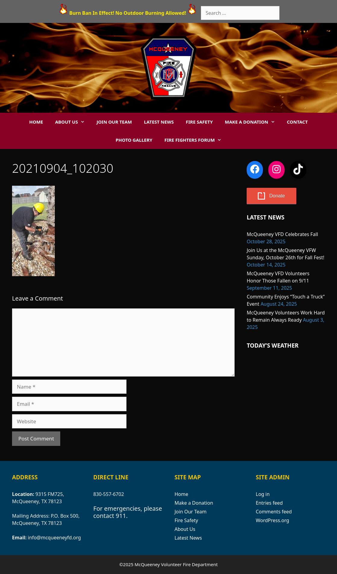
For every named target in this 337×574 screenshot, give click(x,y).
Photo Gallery (134, 140)
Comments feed (274, 511)
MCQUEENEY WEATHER (286, 381)
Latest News (159, 122)
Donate (277, 195)
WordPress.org (272, 520)
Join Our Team (114, 122)
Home (36, 122)
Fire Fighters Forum (195, 140)
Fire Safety (199, 122)
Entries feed (269, 503)
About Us (73, 122)
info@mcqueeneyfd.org (54, 537)
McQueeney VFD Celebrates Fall (282, 234)
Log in (263, 494)
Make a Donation (253, 122)
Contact (297, 122)
